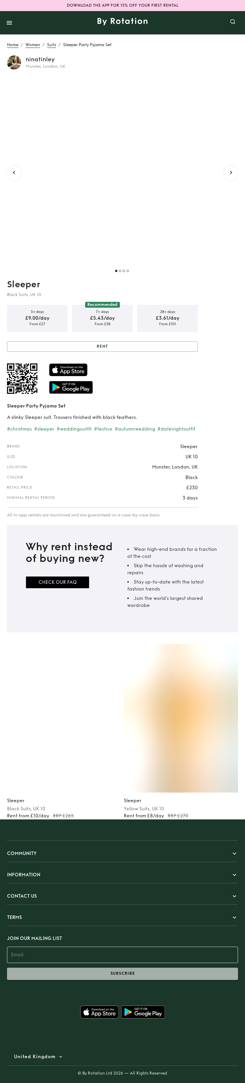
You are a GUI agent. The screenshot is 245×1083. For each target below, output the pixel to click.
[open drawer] (9, 23)
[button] (122, 853)
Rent (102, 347)
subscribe (122, 974)
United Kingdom (34, 1057)
